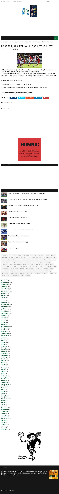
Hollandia (21, 271)
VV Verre (34, 271)
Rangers (35, 255)
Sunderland (52, 259)
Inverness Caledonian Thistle (49, 257)
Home (2, 42)
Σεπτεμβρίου (5, 282)
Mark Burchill (44, 273)
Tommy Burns (15, 275)
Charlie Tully (48, 271)
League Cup (20, 42)
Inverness (18, 259)
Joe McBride (29, 273)
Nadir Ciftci (27, 271)
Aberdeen (41, 255)
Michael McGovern (6, 275)
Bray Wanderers (39, 264)
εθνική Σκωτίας (27, 255)
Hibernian (53, 255)
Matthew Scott (53, 273)
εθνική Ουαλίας (15, 266)
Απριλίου (4, 295)
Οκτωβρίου (4, 284)
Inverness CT (11, 259)
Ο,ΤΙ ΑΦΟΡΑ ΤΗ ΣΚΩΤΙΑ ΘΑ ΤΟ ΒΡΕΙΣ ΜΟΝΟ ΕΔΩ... (11, 1)
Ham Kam (22, 268)
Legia (24, 264)
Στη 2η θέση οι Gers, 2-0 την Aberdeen (17, 217)
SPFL (15, 255)
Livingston (25, 259)
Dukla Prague (32, 262)
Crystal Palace (24, 262)
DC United (48, 266)
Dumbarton (7, 42)
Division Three (5, 273)
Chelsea (46, 259)
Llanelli (54, 266)
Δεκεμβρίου (4, 288)
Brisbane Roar (5, 271)
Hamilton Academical (36, 257)
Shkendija (46, 268)
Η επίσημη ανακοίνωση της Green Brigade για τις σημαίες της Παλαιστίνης (26, 193)
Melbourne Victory (30, 268)
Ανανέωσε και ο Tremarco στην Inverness (18, 236)
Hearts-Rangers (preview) (14, 248)
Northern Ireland (6, 266)
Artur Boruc (40, 271)
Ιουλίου (3, 279)
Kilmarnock (14, 42)
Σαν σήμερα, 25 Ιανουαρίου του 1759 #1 (17, 211)
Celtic (11, 255)
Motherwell (4, 257)
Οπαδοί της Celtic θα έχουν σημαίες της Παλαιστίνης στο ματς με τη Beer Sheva (27, 199)
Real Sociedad (31, 264)
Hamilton (4, 259)
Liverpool (31, 259)
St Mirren (34, 42)
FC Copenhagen (49, 264)
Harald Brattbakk (14, 273)
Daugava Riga (14, 271)
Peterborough (47, 262)
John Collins (37, 273)
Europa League (39, 259)
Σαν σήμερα (4, 255)
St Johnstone (26, 257)
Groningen (39, 262)
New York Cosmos (33, 266)
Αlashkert (28, 275)
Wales (22, 275)
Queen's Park (28, 42)
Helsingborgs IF (17, 264)
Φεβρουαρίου (5, 291)
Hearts (47, 255)
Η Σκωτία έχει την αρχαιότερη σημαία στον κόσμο (20, 229)
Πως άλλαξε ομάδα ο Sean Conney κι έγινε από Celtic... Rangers (23, 205)
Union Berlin (5, 268)
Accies (51, 268)
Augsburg (42, 266)
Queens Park (5, 262)
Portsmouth (4, 264)
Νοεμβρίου (4, 286)
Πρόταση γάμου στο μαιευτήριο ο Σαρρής (18, 242)
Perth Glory (39, 268)
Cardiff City (12, 262)
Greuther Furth (24, 266)
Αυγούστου (4, 281)
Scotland (20, 255)
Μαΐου (3, 297)
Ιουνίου (3, 299)
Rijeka (11, 264)
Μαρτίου (3, 293)
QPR (18, 262)
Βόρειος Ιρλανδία (14, 268)
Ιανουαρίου (4, 290)
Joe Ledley (22, 273)
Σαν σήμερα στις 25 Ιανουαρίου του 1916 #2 (19, 223)
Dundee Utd (19, 257)
